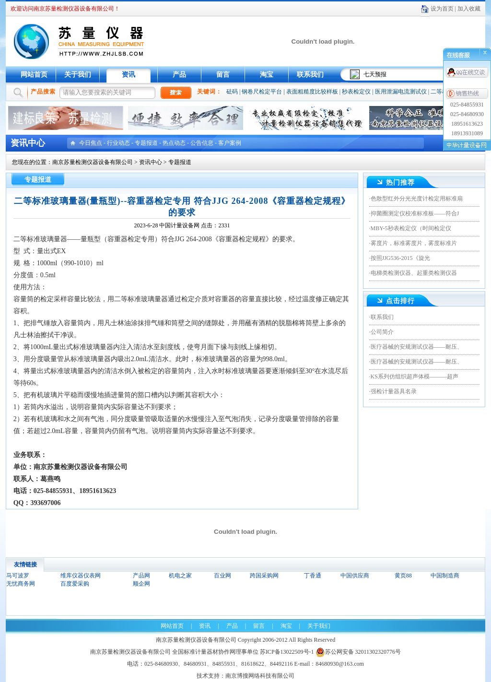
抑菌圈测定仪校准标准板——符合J (415, 213)
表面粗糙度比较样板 (312, 91)
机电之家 (180, 575)
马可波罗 (17, 575)
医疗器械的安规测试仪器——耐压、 (417, 346)
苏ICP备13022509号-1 (287, 651)
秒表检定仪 (356, 91)
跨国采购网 (264, 575)
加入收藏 (468, 8)
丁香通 (312, 575)
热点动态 (174, 143)
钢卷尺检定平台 (262, 91)
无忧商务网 (20, 583)
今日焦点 (90, 143)
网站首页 (34, 74)
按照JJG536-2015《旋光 (400, 258)
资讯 (128, 74)
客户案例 (229, 143)
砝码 (232, 91)
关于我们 (77, 74)
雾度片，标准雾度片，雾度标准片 (414, 243)
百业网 (222, 575)
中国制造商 (445, 575)
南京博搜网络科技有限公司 (259, 675)
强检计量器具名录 (394, 391)
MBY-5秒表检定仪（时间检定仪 (411, 228)
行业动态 (118, 143)
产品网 (141, 575)
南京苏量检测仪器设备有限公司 (92, 162)
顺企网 (141, 583)
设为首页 (442, 8)
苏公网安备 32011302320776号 (358, 651)
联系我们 (310, 74)
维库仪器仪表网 (80, 575)
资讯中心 (150, 162)
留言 (223, 74)
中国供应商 (354, 575)
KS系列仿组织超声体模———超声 (414, 376)
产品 (179, 74)
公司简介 (382, 332)
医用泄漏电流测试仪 (401, 91)
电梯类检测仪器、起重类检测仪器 (414, 273)
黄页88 (403, 575)
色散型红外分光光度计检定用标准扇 (417, 198)
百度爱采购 (74, 583)
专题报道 (146, 143)
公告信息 (201, 143)
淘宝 (266, 74)
